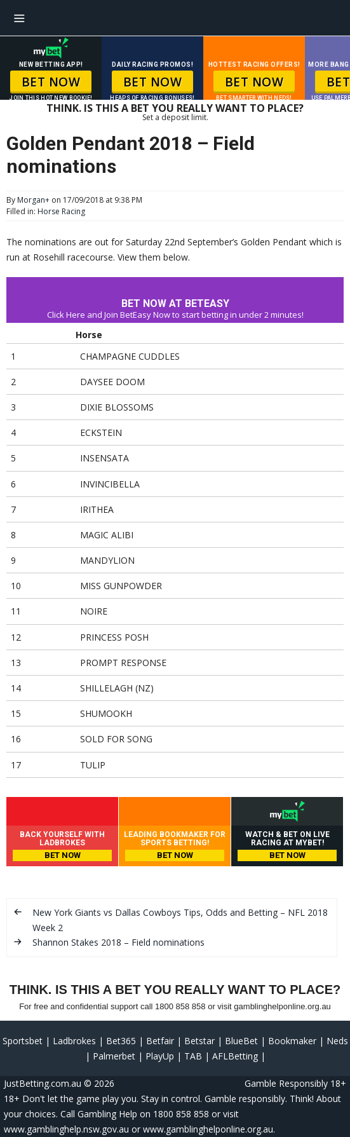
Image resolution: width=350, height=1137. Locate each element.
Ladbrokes (74, 1041)
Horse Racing (61, 211)
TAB (193, 1056)
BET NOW (51, 82)
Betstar (199, 1041)
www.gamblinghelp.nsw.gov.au (66, 1129)
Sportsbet (23, 1041)
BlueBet (241, 1041)
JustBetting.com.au (42, 1083)
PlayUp (159, 1056)
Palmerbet (114, 1056)
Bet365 (121, 1041)
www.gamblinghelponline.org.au (208, 1129)
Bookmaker (292, 1041)
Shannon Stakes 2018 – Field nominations (118, 942)
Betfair (160, 1041)
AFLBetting (235, 1056)
